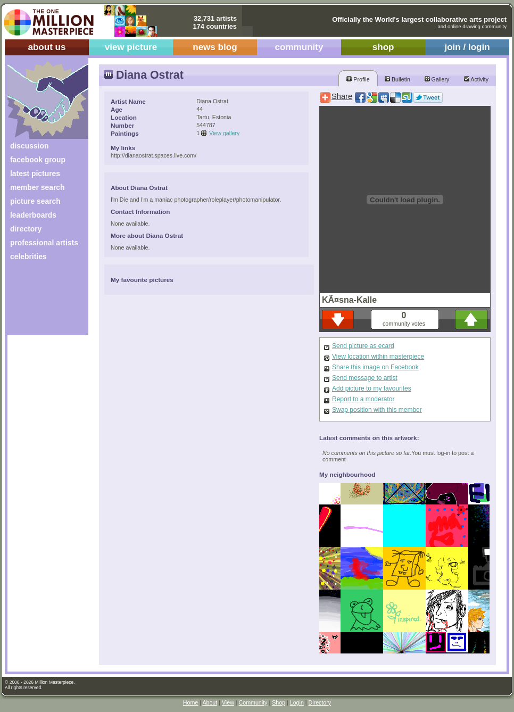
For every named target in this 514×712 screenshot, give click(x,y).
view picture (131, 47)
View (228, 702)
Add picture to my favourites (371, 388)
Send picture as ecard (363, 346)
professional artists (44, 242)
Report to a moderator (363, 399)
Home (190, 702)
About (209, 702)
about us (46, 47)
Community (253, 702)
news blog (215, 47)
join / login (467, 47)
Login (297, 702)
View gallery (224, 133)
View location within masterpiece (378, 356)
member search (37, 187)
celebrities (28, 256)
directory (26, 229)
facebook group (37, 159)
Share (341, 96)
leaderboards (33, 215)
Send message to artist (364, 378)
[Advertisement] (40, 302)
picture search (35, 201)
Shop (278, 702)
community (299, 47)
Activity (476, 79)
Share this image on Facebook (375, 367)
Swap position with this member (377, 409)
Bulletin (397, 79)
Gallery (437, 79)
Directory (320, 702)
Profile (357, 79)
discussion (29, 146)
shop (383, 47)
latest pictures (35, 173)
